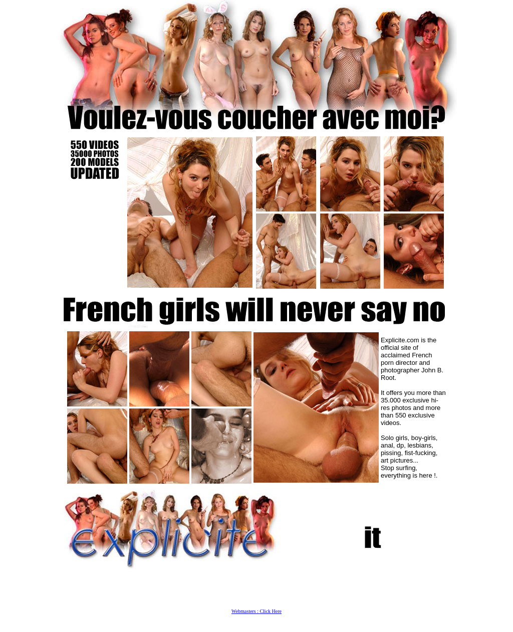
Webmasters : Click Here (256, 611)
